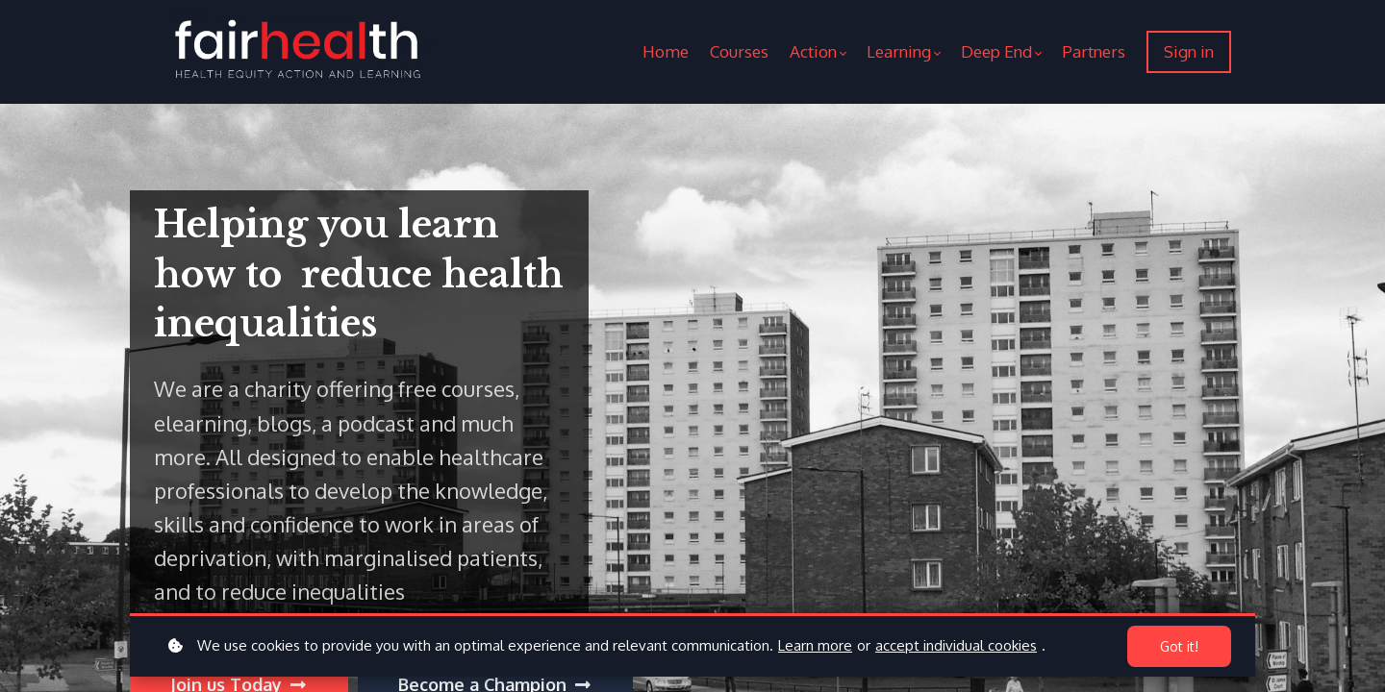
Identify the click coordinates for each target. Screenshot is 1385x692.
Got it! (1179, 646)
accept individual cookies (956, 645)
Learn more (815, 645)
